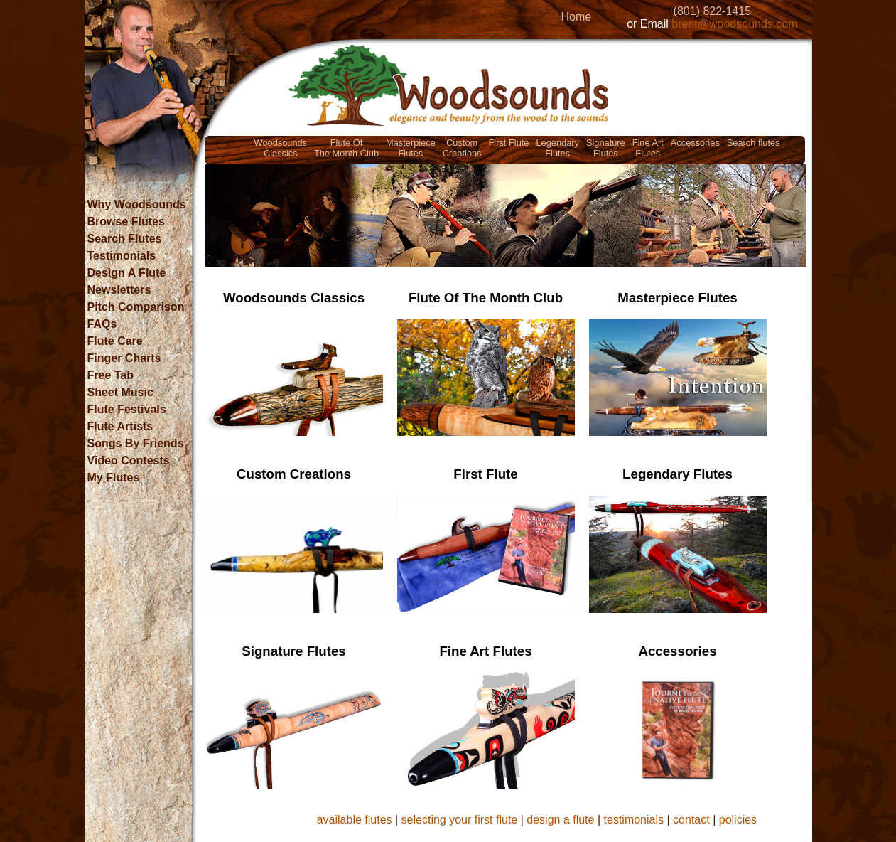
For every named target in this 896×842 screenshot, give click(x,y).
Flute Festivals (126, 409)
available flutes (354, 820)
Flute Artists (120, 426)
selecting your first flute (459, 820)
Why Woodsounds (136, 204)
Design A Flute (126, 273)
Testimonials (121, 256)
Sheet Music (120, 392)
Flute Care (115, 341)
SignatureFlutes (605, 148)
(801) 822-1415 (712, 11)
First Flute (509, 142)
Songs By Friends (135, 443)
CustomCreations (462, 148)
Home (576, 17)
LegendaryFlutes (557, 148)
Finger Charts (124, 358)
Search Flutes (124, 239)
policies (738, 820)
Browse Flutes (126, 221)
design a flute (560, 820)
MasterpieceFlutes (411, 148)
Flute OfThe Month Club (346, 148)
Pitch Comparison (136, 307)
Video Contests (128, 460)
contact (691, 820)
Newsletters (119, 290)
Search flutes (753, 142)
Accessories (695, 142)
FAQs (102, 324)
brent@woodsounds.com (734, 24)
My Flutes (113, 477)
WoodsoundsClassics (280, 148)
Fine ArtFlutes (648, 148)
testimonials (634, 820)
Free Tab (110, 375)
